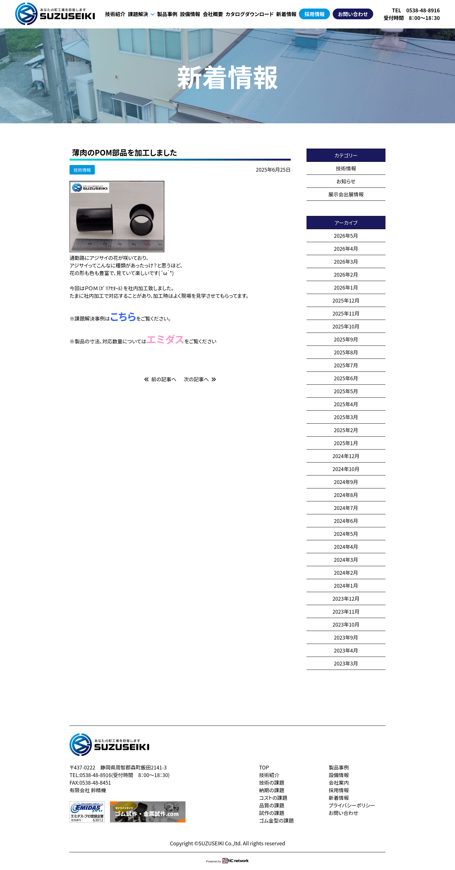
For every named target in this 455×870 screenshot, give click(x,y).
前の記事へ (160, 379)
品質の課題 (271, 805)
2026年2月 (346, 274)
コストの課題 (273, 797)
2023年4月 (346, 650)
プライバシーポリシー (352, 805)
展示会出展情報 (346, 194)
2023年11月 (345, 611)
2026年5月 (346, 235)
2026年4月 (346, 248)
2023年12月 (345, 598)
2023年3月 (346, 663)
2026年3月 (346, 261)
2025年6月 (346, 378)
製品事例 (167, 14)
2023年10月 (345, 624)
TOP (264, 767)
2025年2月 (346, 430)
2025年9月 (346, 339)
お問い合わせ (353, 14)
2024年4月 (346, 546)
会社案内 (339, 782)
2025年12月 (345, 300)
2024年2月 (346, 572)
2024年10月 (345, 469)
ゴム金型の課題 (276, 820)
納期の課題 (271, 790)
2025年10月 (345, 326)
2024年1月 (346, 585)
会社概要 (213, 14)
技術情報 (82, 170)
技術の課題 (271, 782)
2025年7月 (346, 365)
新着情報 (286, 14)
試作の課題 (271, 813)
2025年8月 (346, 352)
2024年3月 (346, 559)
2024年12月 (345, 456)
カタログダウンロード (250, 14)
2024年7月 (346, 508)
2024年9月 (346, 482)
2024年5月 (346, 533)
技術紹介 (115, 14)
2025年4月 (346, 404)
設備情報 (190, 14)
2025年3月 (346, 417)
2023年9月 (346, 637)
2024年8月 (346, 495)
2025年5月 (346, 391)
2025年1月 (346, 443)
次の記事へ (200, 379)
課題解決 (141, 14)
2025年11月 (345, 313)
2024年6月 (346, 520)
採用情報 (314, 14)
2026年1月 (346, 287)
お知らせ (346, 181)
